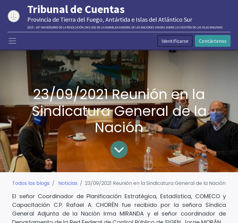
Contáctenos (213, 41)
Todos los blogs (31, 183)
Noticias (67, 183)
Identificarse (174, 41)
